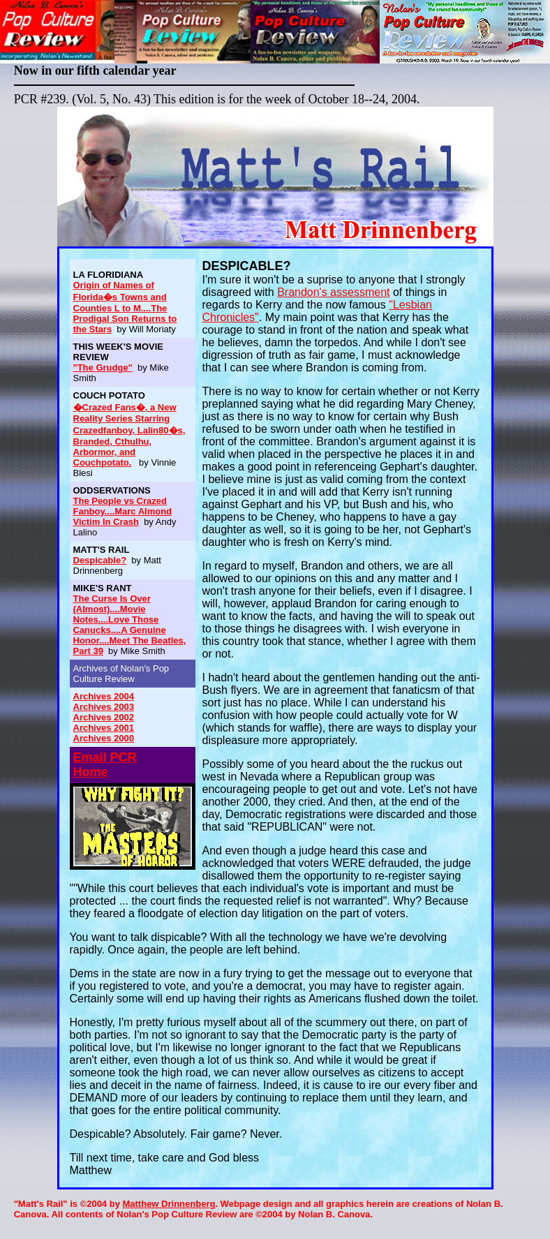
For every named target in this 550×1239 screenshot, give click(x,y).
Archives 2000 (103, 738)
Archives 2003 (103, 707)
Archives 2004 (103, 696)
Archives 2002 (103, 717)
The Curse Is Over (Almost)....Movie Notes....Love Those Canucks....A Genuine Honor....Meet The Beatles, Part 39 (129, 624)
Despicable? (100, 560)
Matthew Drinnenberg (168, 1204)
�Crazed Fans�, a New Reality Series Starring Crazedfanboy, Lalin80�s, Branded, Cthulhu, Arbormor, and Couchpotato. (129, 435)
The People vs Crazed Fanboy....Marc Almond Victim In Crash (122, 511)
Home (90, 772)
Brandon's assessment (333, 292)
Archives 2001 (103, 727)
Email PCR (105, 757)
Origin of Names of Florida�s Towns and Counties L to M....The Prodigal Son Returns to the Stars (125, 307)
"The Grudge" (103, 367)
